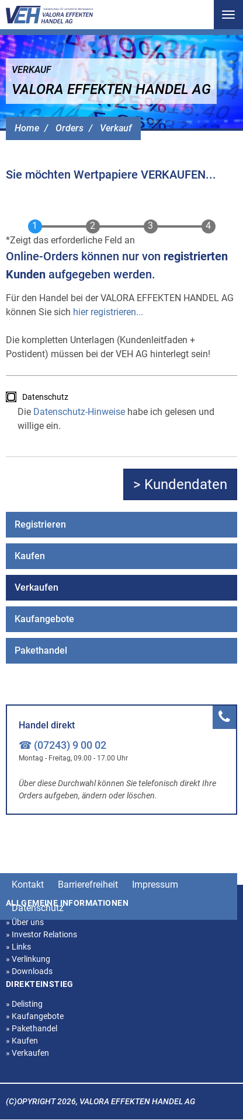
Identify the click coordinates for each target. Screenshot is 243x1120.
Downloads (29, 971)
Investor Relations (41, 934)
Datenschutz (45, 397)
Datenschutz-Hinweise (79, 411)
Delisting (24, 1004)
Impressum (155, 884)
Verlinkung (28, 959)
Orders (69, 128)
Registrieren (40, 524)
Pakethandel (41, 650)
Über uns (25, 922)
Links (18, 946)
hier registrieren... (108, 311)
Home (27, 128)
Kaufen (30, 555)
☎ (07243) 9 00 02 (62, 745)
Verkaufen (36, 587)
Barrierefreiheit (88, 884)
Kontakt (28, 884)
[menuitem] (121, 525)
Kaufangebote (44, 618)
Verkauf (116, 128)
